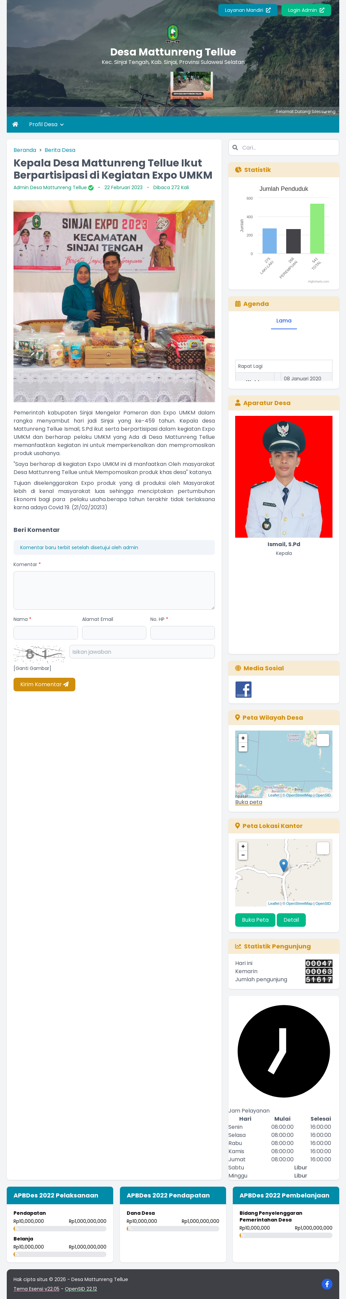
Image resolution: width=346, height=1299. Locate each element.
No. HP (159, 619)
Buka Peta (255, 920)
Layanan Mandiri (248, 10)
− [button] (243, 747)
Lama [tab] (284, 320)
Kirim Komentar (44, 684)
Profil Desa (46, 124)
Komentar (27, 564)
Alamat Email (97, 619)
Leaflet (273, 795)
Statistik (253, 169)
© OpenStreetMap (297, 795)
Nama (22, 619)
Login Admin (306, 10)
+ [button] (243, 738)
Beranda (25, 150)
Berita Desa (60, 150)
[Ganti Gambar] (32, 668)
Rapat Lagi (250, 371)
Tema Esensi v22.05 (36, 1288)
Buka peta (248, 802)
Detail (291, 920)
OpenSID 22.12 (81, 1288)
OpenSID (323, 795)
